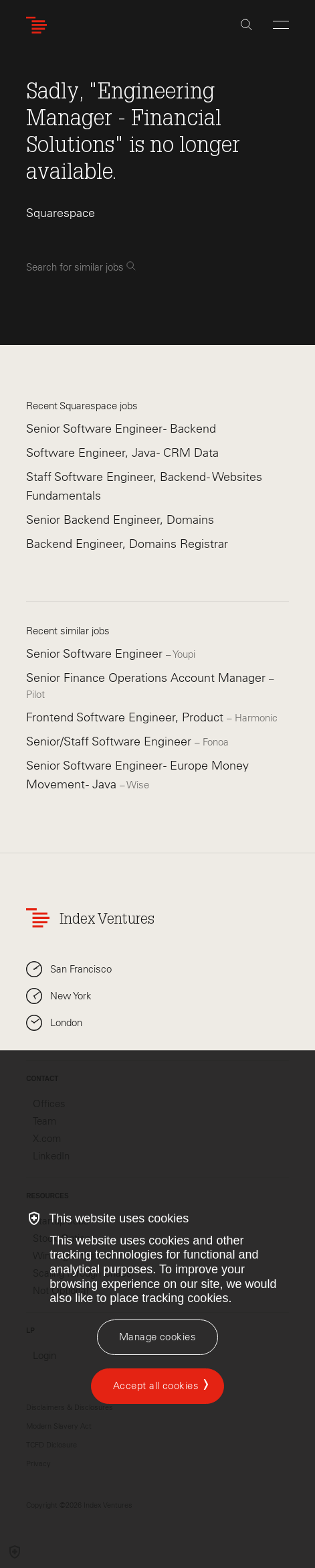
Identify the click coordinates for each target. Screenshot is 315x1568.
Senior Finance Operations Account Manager (147, 677)
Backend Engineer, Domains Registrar (127, 544)
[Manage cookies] (157, 1337)
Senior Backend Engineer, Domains (120, 519)
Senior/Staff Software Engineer (110, 741)
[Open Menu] (281, 25)
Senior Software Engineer (96, 653)
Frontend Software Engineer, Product (126, 717)
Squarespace (60, 213)
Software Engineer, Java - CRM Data (122, 452)
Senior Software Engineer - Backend (121, 428)
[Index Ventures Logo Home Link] (39, 25)
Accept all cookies (156, 1386)
